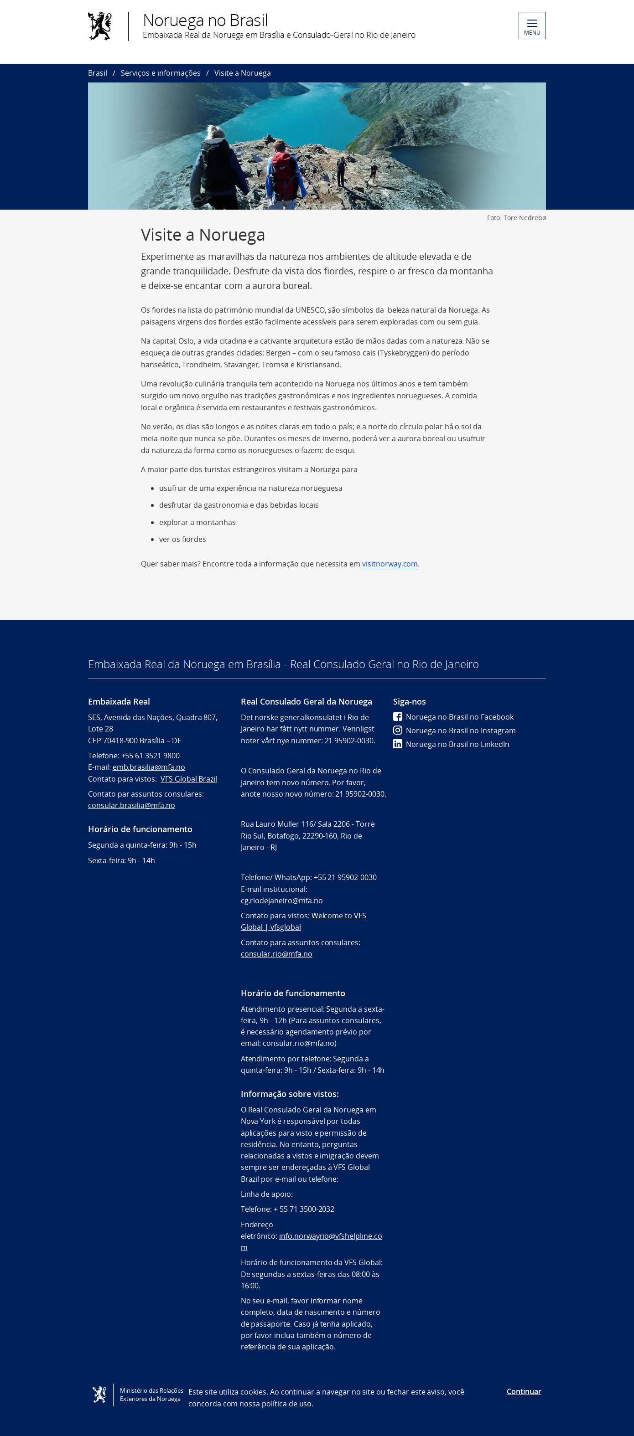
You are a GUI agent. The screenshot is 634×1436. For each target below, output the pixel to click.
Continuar (524, 1391)
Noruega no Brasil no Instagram (454, 731)
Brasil (97, 73)
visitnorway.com (390, 564)
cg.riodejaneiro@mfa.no (282, 901)
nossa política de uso (275, 1404)
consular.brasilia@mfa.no (131, 805)
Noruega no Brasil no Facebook (453, 717)
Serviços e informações (161, 73)
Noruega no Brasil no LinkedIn (451, 744)
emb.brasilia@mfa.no (149, 767)
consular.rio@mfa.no (276, 954)
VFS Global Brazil (189, 779)
